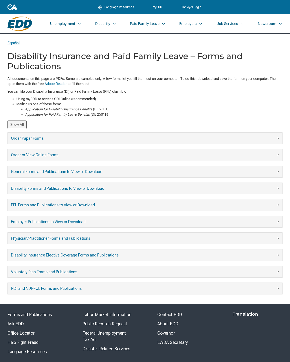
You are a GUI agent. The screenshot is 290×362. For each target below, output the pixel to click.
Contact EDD (169, 314)
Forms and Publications (29, 314)
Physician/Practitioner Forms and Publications (145, 238)
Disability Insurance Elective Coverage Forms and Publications (145, 255)
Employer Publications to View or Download (145, 221)
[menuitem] (65, 23)
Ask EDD (15, 323)
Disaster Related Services (106, 348)
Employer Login (191, 7)
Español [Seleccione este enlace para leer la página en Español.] (13, 43)
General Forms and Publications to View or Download (145, 171)
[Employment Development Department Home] (19, 24)
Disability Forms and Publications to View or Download (145, 188)
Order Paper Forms (145, 138)
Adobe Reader (56, 84)
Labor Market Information (107, 314)
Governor (166, 333)
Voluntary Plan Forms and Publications (145, 271)
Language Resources (27, 351)
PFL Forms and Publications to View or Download (145, 205)
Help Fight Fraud (23, 342)
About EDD (167, 323)
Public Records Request (105, 323)
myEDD (157, 7)
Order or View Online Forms (145, 155)
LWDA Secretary (172, 342)
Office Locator (21, 333)
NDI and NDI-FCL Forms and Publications (145, 288)
